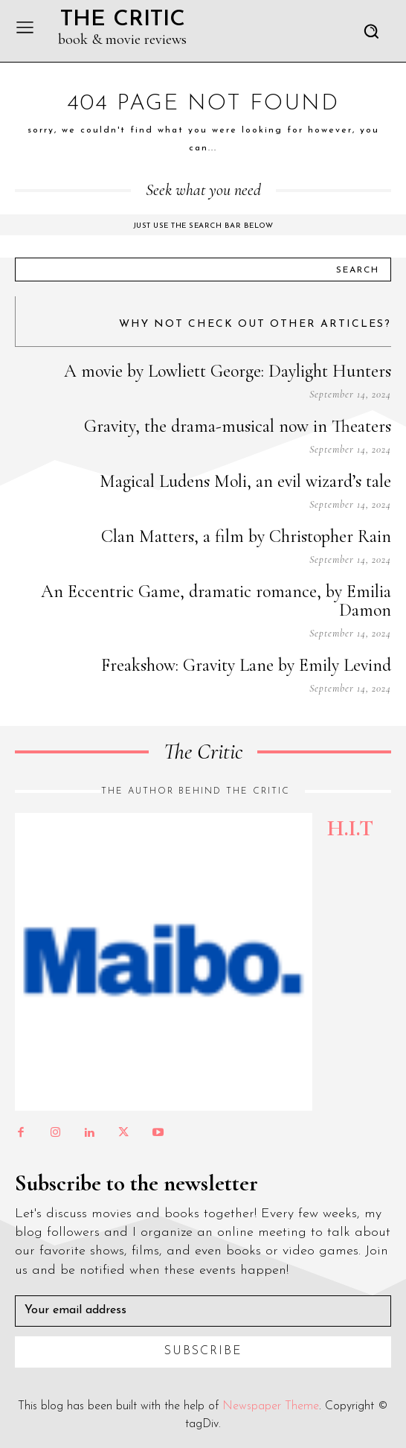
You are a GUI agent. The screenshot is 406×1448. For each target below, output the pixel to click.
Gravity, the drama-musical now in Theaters (237, 426)
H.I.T (350, 828)
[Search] (357, 269)
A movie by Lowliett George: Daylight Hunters (227, 371)
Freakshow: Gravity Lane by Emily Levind (246, 665)
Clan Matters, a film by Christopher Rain (246, 536)
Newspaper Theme (270, 1406)
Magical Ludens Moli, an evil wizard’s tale (245, 481)
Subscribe (203, 1351)
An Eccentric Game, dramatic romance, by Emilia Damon (216, 601)
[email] (203, 1311)
